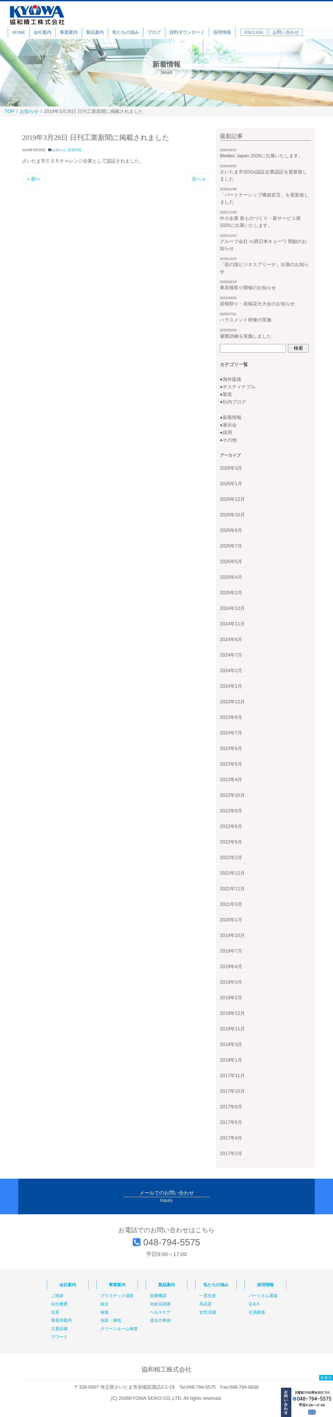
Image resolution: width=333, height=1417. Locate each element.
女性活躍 (207, 1312)
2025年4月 (231, 577)
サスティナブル (239, 386)
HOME (18, 32)
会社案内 (42, 32)
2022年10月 (232, 795)
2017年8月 (231, 1106)
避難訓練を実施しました (245, 336)
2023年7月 (231, 733)
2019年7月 (231, 951)
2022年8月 (231, 810)
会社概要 (59, 1304)
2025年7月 (231, 546)
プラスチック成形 (117, 1296)
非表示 (326, 1377)
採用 (227, 432)
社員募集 (257, 1312)
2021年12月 (232, 873)
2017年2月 (231, 1153)
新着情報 (74, 150)
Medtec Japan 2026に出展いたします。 (261, 155)
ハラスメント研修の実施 (245, 319)
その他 (230, 440)
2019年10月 (232, 935)
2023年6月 (231, 748)
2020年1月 (231, 919)
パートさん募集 (263, 1296)
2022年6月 (231, 826)
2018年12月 (232, 1013)
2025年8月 (231, 530)
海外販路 (232, 379)
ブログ (154, 32)
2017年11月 (232, 1075)
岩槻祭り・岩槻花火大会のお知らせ (257, 303)
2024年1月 (231, 686)
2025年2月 (231, 592)
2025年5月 (231, 561)
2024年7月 (231, 655)
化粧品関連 (160, 1304)
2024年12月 (232, 608)
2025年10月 (232, 514)
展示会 (230, 425)
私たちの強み (125, 32)
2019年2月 (231, 997)
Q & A (254, 1304)
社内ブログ (234, 401)
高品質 (205, 1304)
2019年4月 (231, 966)
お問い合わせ (285, 32)
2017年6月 (231, 1122)
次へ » (198, 178)
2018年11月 (232, 1028)
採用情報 (222, 32)
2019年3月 (231, 982)
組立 (104, 1304)
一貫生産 (207, 1296)
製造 (227, 394)
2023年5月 (231, 764)
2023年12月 (232, 701)
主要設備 (59, 1329)
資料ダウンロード (187, 32)
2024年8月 (231, 639)
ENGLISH (253, 32)
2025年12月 (232, 499)
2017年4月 (231, 1138)
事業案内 (69, 32)
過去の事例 (160, 1320)
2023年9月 (231, 717)
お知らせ (59, 150)
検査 (104, 1312)
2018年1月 (231, 1060)
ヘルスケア (160, 1312)
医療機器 (158, 1296)
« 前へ (33, 178)
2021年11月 (232, 888)
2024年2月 (231, 670)
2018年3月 (231, 1044)
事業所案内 (61, 1320)
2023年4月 (231, 779)
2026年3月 (231, 468)
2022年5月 (231, 842)
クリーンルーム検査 (119, 1329)
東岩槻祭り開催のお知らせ (248, 287)
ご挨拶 (57, 1296)
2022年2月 (231, 857)
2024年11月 (232, 623)
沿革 (55, 1312)
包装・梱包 (110, 1320)
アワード (59, 1337)
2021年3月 (231, 904)
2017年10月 (232, 1091)
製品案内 (95, 32)
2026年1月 (231, 483)
